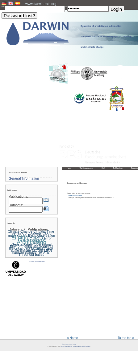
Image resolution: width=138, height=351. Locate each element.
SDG (47, 253)
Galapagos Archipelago (31, 241)
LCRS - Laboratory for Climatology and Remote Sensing (75, 346)
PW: (66, 6)
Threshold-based (31, 254)
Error (48, 238)
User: (3, 6)
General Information (75, 195)
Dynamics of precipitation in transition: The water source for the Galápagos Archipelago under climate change (106, 36)
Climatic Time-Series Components (33, 232)
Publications (118, 168)
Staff (103, 168)
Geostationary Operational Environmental (31, 245)
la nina (37, 248)
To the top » (126, 338)
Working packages (86, 168)
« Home (72, 338)
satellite (18, 253)
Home (69, 168)
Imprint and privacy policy (69, 344)
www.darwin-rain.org (40, 4)
